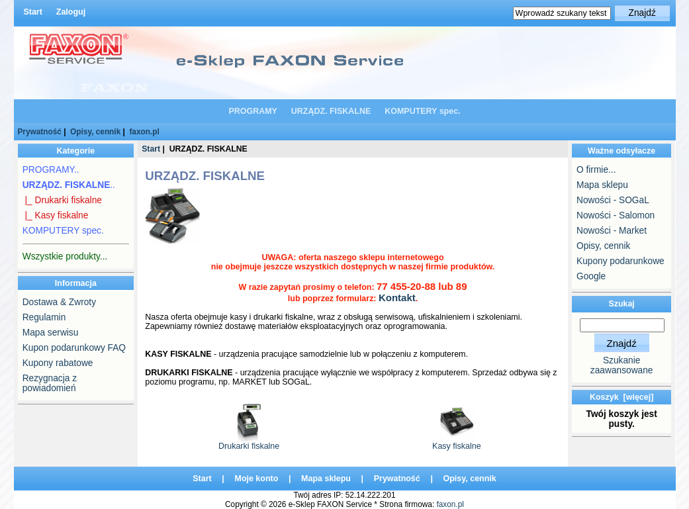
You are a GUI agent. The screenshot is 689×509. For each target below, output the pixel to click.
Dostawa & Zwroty (59, 302)
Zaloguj (70, 12)
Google (591, 276)
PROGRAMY (252, 111)
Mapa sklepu (602, 185)
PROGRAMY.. (51, 170)
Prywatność (39, 131)
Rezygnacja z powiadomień (50, 383)
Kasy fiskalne (456, 442)
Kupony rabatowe (58, 363)
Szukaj (622, 303)
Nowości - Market (611, 231)
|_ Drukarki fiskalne (62, 200)
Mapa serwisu (51, 333)
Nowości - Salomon (615, 215)
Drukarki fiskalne (248, 442)
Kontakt (397, 297)
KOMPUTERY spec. (422, 111)
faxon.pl (144, 131)
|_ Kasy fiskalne (56, 215)
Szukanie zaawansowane (621, 365)
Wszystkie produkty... (65, 256)
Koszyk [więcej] (621, 397)
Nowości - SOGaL (612, 200)
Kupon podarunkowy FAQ (74, 348)
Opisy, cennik (95, 131)
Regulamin (44, 317)
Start (32, 12)
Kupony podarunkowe (620, 261)
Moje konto (257, 478)
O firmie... (596, 170)
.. (69, 185)
